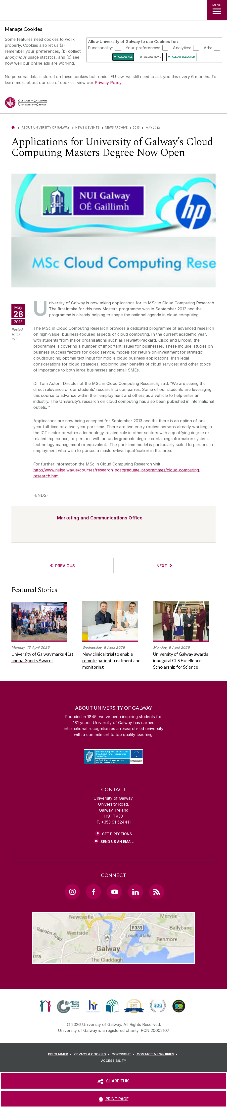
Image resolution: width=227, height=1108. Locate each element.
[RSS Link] (156, 891)
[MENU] (217, 10)
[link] (45, 1006)
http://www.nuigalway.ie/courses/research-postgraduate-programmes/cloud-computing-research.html (117, 472)
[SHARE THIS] (113, 1081)
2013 (136, 127)
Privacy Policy (108, 82)
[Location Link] (114, 960)
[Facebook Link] (93, 891)
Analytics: (182, 47)
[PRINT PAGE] (113, 1099)
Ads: (208, 47)
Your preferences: (143, 47)
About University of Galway (46, 127)
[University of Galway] (26, 103)
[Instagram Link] (72, 891)
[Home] (13, 127)
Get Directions (117, 834)
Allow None (152, 56)
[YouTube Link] (114, 891)
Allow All (125, 56)
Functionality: (100, 47)
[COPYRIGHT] (124, 1054)
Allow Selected (183, 56)
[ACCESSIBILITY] (113, 1061)
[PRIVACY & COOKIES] (92, 1054)
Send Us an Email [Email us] (117, 841)
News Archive (116, 127)
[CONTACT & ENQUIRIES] (158, 1054)
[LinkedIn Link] (135, 891)
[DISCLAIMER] (60, 1054)
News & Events (87, 127)
